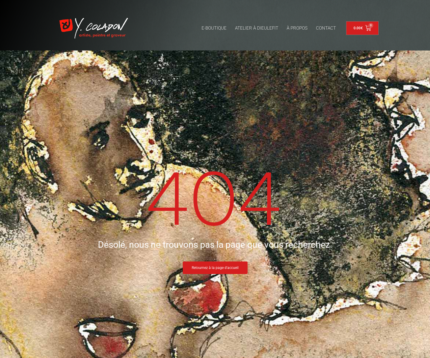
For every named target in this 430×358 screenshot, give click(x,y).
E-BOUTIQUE (214, 28)
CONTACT (326, 28)
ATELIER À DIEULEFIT (256, 28)
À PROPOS (297, 28)
